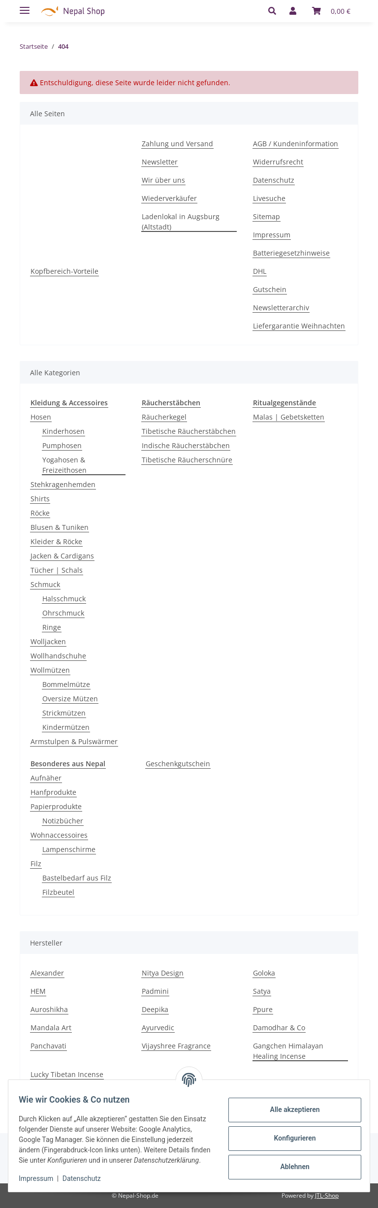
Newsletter (160, 161)
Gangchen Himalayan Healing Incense (288, 1051)
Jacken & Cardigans (62, 555)
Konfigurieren (289, 1133)
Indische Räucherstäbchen (186, 445)
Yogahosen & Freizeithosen (64, 465)
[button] (275, 11)
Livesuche (269, 198)
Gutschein (269, 289)
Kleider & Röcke (56, 541)
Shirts (40, 498)
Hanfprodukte (53, 792)
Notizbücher (62, 820)
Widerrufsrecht (278, 161)
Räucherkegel (164, 417)
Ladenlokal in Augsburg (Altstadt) (181, 221)
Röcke (40, 513)
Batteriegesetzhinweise (291, 253)
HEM (38, 991)
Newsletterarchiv (281, 307)
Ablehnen (289, 1162)
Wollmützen (50, 670)
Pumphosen (62, 445)
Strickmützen (64, 713)
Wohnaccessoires (59, 835)
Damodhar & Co (279, 1027)
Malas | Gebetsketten (288, 417)
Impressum (271, 234)
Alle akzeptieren (289, 1105)
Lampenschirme (68, 849)
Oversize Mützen (70, 698)
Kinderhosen (63, 431)
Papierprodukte (56, 806)
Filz (36, 863)
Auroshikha (49, 1009)
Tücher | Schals (57, 570)
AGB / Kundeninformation (295, 143)
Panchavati (48, 1045)
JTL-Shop (327, 1195)
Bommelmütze (66, 684)
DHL (259, 271)
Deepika (155, 1009)
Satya (262, 991)
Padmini (155, 991)
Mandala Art (51, 1027)
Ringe (51, 627)
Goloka (264, 973)
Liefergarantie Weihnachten (299, 325)
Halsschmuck (64, 598)
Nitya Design (163, 973)
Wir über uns (163, 180)
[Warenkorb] (331, 11)
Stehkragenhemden (63, 484)
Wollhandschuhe (58, 655)
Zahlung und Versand (177, 143)
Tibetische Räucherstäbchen (189, 431)
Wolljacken (48, 641)
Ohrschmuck (63, 613)
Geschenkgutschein (178, 763)
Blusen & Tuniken (60, 527)
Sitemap (266, 216)
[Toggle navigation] (25, 6)
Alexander (47, 973)
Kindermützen (66, 727)
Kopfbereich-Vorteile (64, 271)
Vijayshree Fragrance (176, 1045)
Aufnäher (46, 778)
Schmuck (45, 584)
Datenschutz (273, 180)
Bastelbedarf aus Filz (76, 877)
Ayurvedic (158, 1027)
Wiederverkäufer (169, 198)
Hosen (41, 417)
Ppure (263, 1009)
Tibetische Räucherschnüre (187, 459)
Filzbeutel (58, 892)
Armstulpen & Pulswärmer (74, 741)
